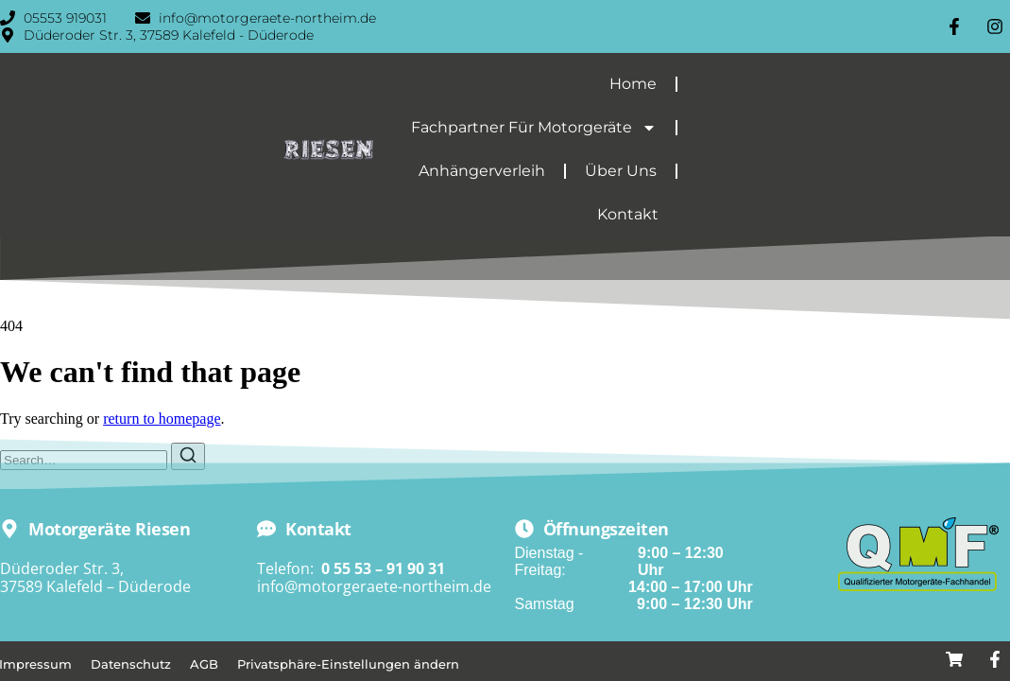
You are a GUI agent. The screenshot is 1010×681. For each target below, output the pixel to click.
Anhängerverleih (482, 171)
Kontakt (628, 214)
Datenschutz (131, 664)
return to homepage (161, 418)
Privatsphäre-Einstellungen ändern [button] (348, 664)
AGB (204, 664)
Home (633, 84)
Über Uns (621, 171)
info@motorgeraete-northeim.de (374, 586)
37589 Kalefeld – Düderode (95, 586)
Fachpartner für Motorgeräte (534, 128)
